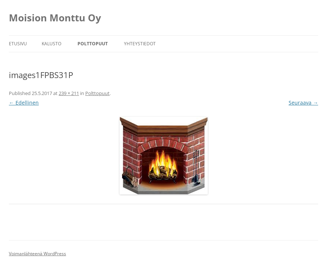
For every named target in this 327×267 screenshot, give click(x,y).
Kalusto (51, 44)
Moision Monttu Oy (55, 17)
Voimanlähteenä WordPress (37, 253)
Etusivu (18, 44)
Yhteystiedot (140, 44)
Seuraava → (303, 102)
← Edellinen (24, 102)
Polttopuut (93, 44)
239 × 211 (69, 93)
